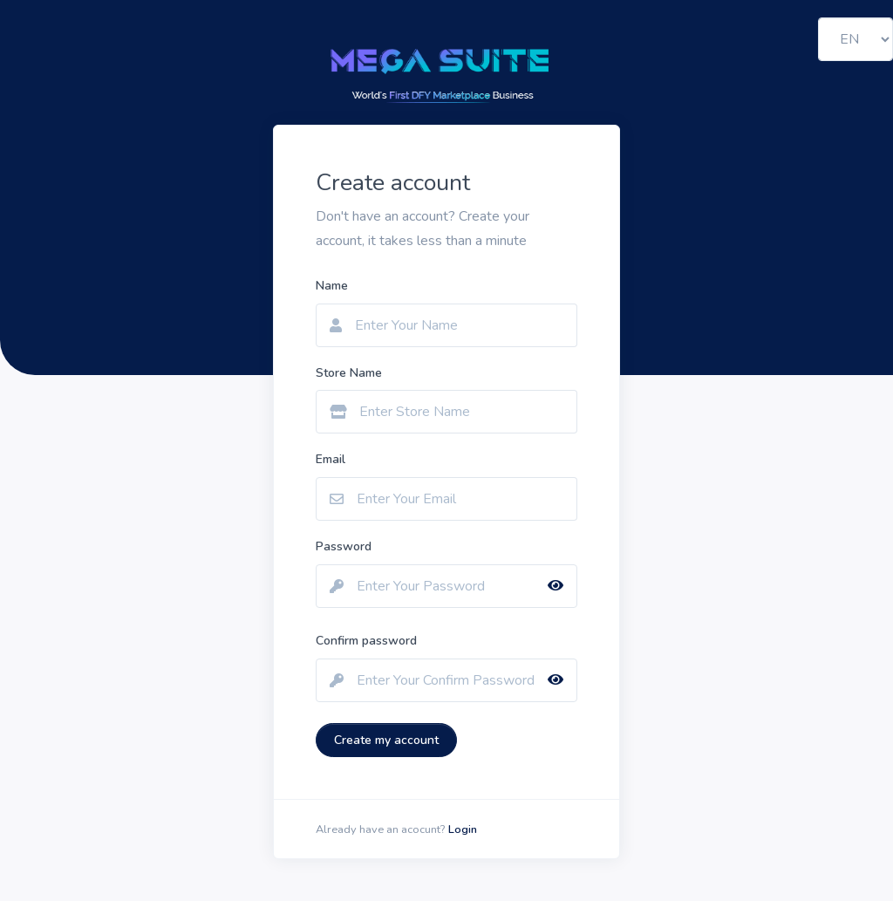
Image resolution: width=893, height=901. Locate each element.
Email (330, 459)
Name (332, 285)
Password (344, 546)
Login (462, 829)
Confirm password (366, 640)
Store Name (349, 373)
